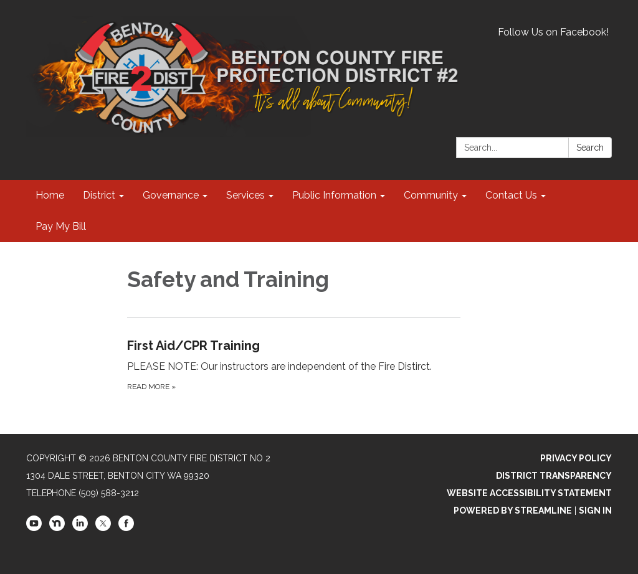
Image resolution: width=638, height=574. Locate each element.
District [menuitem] (99, 195)
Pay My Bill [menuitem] (61, 226)
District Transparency (554, 476)
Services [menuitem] (245, 195)
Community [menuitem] (431, 195)
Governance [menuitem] (171, 195)
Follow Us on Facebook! (553, 32)
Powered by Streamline (513, 510)
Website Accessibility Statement (529, 493)
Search (590, 148)
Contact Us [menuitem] (511, 195)
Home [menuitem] (50, 195)
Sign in (595, 510)
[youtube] (34, 528)
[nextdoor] (57, 528)
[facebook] (126, 528)
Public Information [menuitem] (334, 195)
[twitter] (103, 528)
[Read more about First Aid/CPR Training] (294, 364)
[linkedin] (80, 528)
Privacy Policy (576, 458)
